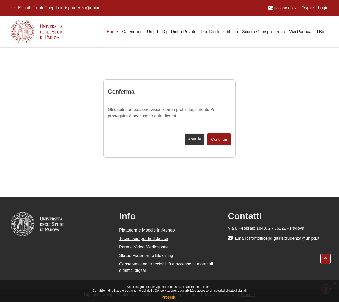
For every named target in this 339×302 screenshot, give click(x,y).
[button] (282, 8)
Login (323, 8)
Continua (219, 139)
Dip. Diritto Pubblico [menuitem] (219, 31)
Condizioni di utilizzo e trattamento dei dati (122, 290)
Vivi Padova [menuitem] (300, 31)
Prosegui (169, 297)
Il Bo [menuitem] (320, 31)
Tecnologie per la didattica (143, 238)
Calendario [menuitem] (132, 31)
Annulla (194, 139)
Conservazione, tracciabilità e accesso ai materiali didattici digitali (201, 290)
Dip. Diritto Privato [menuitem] (179, 31)
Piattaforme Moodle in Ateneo (147, 230)
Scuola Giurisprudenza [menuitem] (263, 31)
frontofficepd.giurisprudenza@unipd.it (69, 8)
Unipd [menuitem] (152, 31)
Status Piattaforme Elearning (146, 255)
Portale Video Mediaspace (144, 247)
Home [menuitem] (112, 31)
